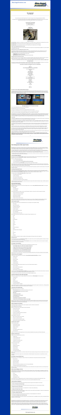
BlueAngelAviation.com (19, 2)
